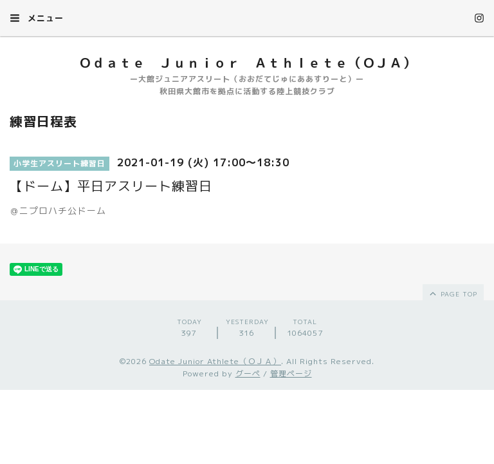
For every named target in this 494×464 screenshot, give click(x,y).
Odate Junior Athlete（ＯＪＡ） (215, 361)
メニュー (37, 18)
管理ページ (291, 373)
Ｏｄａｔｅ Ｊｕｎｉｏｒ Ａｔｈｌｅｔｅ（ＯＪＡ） (247, 62)
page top (452, 293)
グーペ (248, 373)
